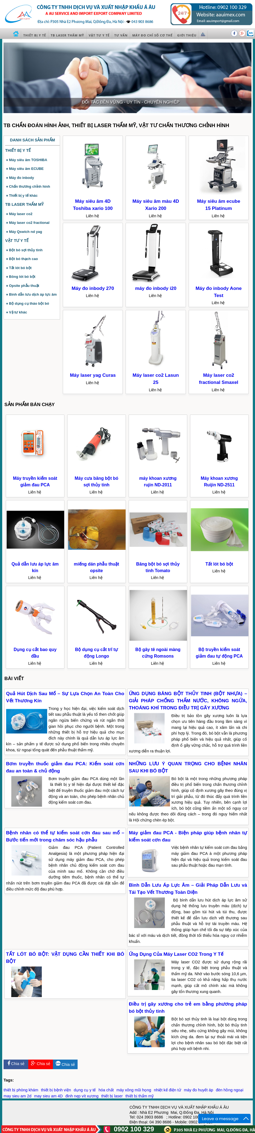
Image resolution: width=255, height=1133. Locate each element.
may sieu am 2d (18, 1096)
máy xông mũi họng (134, 1090)
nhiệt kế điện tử (167, 1090)
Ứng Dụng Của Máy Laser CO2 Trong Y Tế (176, 954)
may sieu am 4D (48, 1096)
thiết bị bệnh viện (56, 1090)
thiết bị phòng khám (21, 1090)
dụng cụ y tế (85, 1090)
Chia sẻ (16, 1063)
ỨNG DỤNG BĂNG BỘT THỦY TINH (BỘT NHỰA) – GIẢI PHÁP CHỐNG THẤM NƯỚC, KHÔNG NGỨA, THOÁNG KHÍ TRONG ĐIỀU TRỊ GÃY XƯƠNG (188, 700)
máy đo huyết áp (198, 1090)
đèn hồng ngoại (229, 1090)
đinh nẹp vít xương (82, 1096)
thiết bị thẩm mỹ (140, 1096)
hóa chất (106, 1090)
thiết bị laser (112, 1096)
